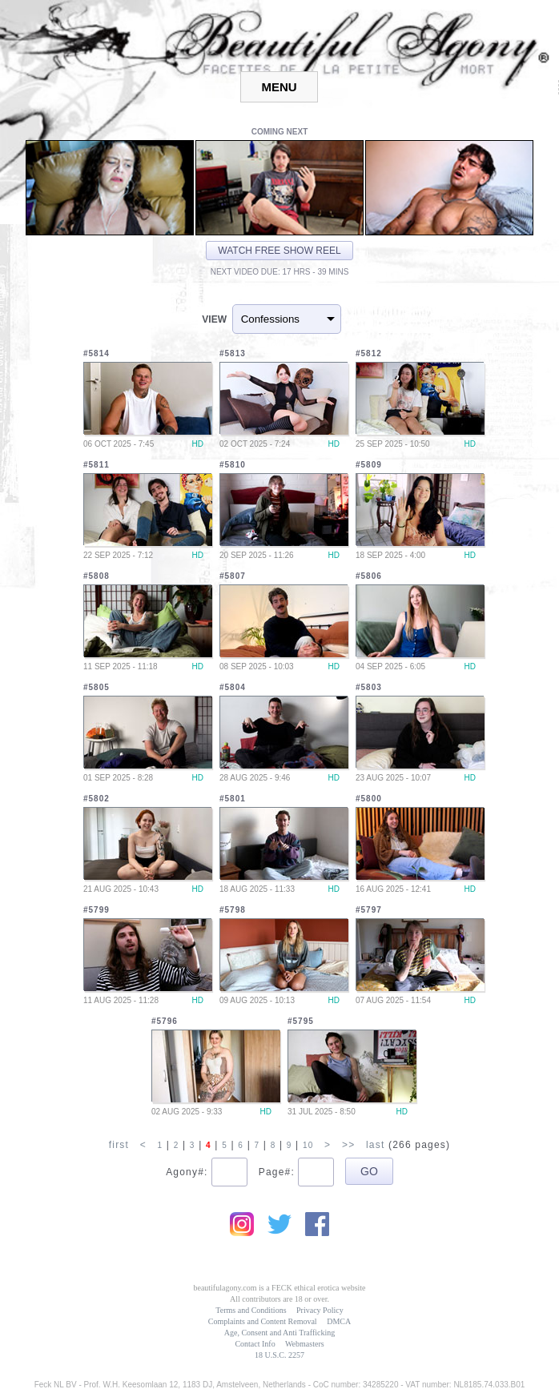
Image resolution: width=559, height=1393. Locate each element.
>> (348, 1144)
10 (308, 1145)
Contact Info (255, 1343)
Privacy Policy (320, 1310)
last (375, 1144)
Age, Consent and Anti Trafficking (279, 1332)
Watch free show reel (279, 250)
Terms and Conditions (250, 1310)
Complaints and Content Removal (262, 1321)
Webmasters (304, 1343)
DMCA (339, 1321)
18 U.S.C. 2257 (279, 1355)
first (119, 1144)
